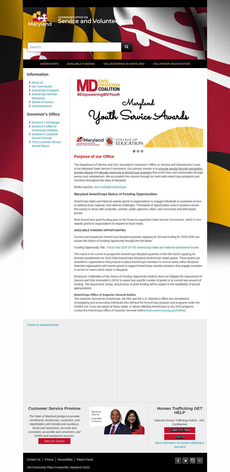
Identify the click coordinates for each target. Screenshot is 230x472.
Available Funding (81, 63)
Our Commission (42, 86)
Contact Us (34, 459)
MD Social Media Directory (200, 461)
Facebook (178, 461)
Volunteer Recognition (171, 63)
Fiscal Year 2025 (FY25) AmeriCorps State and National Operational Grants (153, 247)
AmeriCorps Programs (45, 90)
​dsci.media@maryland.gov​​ (110, 187)
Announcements (42, 106)
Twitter (185, 461)
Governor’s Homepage (46, 122)
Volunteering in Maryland (123, 63)
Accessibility (65, 459)
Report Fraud (85, 459)
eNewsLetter (192, 461)
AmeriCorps (49, 63)
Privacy (49, 459)
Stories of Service (42, 102)
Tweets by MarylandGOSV (43, 324)
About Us (37, 82)
